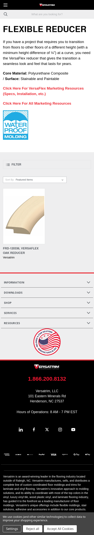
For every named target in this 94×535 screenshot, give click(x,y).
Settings (12, 529)
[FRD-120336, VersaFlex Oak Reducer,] (24, 216)
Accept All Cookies (60, 529)
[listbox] (40, 180)
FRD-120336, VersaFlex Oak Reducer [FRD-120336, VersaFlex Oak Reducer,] (21, 250)
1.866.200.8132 (47, 379)
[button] (47, 164)
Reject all (32, 529)
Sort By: (9, 179)
